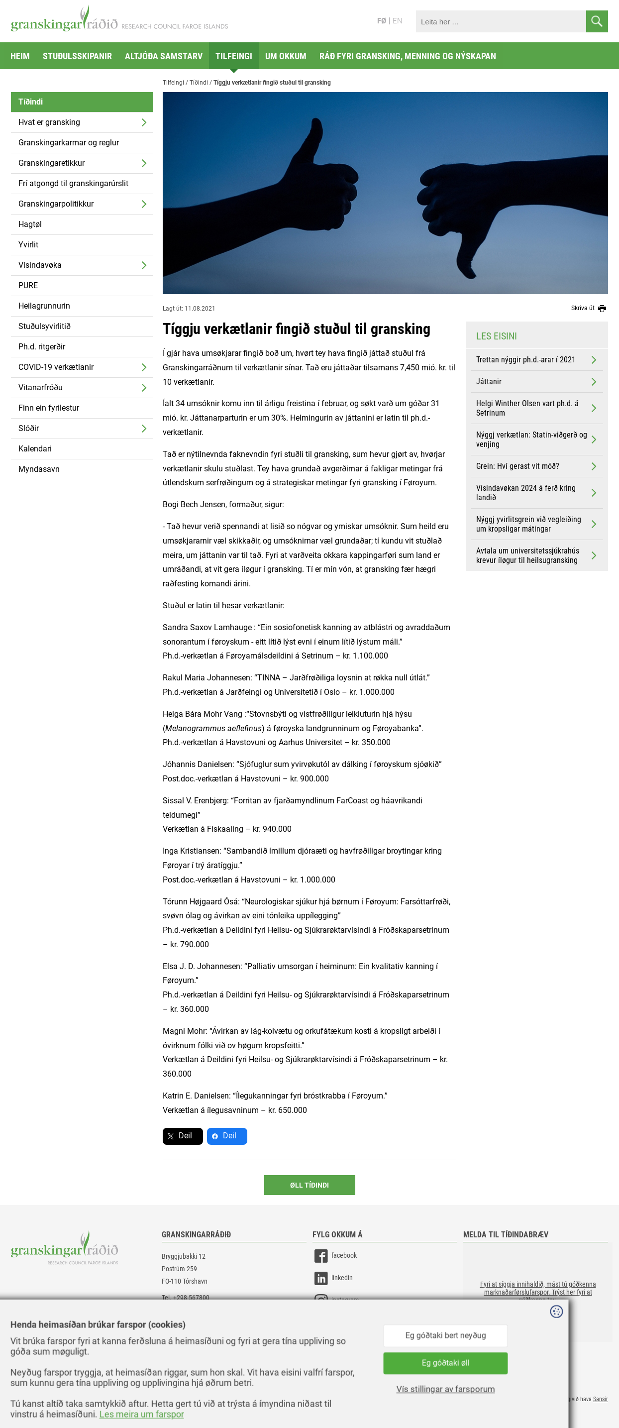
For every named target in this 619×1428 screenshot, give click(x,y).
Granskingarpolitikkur (56, 204)
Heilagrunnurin (44, 306)
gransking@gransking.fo (195, 1310)
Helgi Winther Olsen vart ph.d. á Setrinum (537, 408)
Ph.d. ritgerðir (41, 346)
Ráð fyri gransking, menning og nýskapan (407, 56)
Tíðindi (30, 102)
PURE (28, 285)
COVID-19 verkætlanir (56, 367)
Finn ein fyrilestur (48, 408)
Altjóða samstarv (164, 56)
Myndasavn (39, 469)
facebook (334, 1256)
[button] (538, 1292)
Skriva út (589, 308)
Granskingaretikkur (51, 163)
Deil (185, 1135)
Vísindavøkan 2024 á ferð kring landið (537, 492)
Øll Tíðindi (309, 1185)
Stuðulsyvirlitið (44, 326)
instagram (335, 1301)
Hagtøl (30, 224)
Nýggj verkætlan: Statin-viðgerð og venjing (537, 439)
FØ (381, 20)
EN (398, 20)
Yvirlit (28, 244)
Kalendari (35, 448)
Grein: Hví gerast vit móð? (537, 466)
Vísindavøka (40, 265)
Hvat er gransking (49, 122)
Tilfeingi (233, 56)
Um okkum (286, 56)
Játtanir (537, 382)
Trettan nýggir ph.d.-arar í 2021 (537, 360)
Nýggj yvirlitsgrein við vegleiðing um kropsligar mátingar (537, 524)
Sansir (600, 1399)
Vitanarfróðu (40, 387)
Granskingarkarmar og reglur (68, 142)
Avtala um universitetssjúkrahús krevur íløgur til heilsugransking (537, 555)
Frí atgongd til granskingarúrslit (73, 183)
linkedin (332, 1278)
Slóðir (28, 428)
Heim (20, 56)
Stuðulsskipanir (77, 56)
